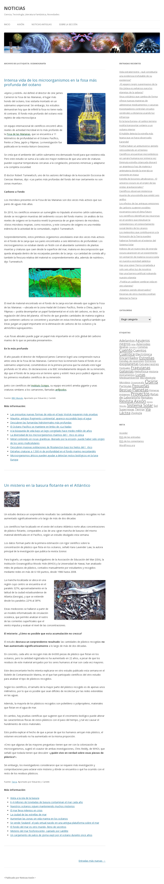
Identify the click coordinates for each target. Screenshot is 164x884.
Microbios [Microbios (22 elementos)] (124, 382)
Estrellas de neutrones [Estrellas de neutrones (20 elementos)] (131, 361)
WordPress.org (127, 445)
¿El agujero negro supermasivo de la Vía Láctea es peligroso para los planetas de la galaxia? (138, 88)
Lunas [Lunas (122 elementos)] (140, 374)
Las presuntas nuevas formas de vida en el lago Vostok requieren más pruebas (54, 414)
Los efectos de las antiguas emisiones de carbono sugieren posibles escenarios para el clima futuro (139, 207)
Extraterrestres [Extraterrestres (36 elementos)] (149, 364)
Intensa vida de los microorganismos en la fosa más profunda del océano (50, 82)
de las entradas (129, 437)
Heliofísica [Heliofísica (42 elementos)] (141, 371)
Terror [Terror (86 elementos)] (140, 409)
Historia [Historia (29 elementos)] (153, 371)
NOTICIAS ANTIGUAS (42, 24)
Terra (14, 781)
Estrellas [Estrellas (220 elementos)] (146, 357)
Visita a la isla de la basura (24, 798)
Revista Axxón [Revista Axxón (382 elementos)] (132, 401)
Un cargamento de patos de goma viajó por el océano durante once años (51, 835)
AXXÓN (20, 24)
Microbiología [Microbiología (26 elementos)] (147, 377)
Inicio (7, 24)
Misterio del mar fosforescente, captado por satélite (39, 831)
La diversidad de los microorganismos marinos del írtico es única (47, 435)
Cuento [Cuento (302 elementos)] (126, 350)
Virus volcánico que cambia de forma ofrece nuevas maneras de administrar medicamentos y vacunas (138, 100)
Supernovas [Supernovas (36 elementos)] (126, 409)
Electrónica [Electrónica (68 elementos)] (143, 354)
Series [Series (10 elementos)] (150, 402)
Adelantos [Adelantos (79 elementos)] (127, 340)
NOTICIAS (14, 8)
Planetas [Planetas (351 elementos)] (140, 389)
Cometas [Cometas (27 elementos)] (142, 347)
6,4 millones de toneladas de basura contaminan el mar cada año (46, 802)
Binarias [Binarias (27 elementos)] (123, 347)
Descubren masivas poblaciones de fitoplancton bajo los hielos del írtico (51, 447)
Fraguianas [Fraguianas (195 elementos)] (140, 367)
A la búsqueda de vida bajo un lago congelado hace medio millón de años (51, 430)
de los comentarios (131, 441)
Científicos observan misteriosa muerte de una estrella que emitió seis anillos (139, 195)
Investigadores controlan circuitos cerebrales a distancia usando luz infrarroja (137, 113)
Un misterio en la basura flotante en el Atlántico (47, 485)
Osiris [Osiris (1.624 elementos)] (151, 381)
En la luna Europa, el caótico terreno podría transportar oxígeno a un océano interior (138, 125)
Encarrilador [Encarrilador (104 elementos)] (128, 358)
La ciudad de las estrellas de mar (28, 814)
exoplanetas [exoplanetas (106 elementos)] (129, 364)
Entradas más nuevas (92, 860)
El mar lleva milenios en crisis (26, 810)
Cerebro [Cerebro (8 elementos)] (133, 347)
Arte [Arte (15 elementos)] (133, 344)
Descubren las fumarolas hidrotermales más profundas (41, 422)
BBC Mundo (17, 398)
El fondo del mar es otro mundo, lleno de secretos (38, 826)
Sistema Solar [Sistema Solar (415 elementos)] (140, 405)
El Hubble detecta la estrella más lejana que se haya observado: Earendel (136, 137)
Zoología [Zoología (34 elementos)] (136, 413)
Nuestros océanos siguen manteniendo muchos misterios (42, 806)
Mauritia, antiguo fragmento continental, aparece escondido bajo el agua (50, 418)
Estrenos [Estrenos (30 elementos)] (150, 361)
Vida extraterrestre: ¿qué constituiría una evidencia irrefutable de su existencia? (138, 76)
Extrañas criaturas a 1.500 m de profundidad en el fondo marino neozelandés (53, 451)
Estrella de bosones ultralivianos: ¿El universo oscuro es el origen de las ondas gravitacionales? (138, 183)
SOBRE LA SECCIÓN (68, 24)
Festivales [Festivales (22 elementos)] (124, 368)
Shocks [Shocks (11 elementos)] (122, 406)
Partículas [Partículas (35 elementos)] (125, 386)
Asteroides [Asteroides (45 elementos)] (143, 344)
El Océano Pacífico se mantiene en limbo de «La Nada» (41, 426)
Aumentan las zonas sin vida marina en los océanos (39, 818)
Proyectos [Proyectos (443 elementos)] (140, 394)
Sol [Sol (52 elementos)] (156, 406)
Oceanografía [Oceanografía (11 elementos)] (137, 382)
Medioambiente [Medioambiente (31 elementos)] (129, 377)
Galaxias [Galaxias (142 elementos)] (126, 371)
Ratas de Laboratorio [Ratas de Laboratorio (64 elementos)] (138, 395)
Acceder (123, 432)
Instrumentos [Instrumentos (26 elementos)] (127, 375)
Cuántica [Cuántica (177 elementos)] (127, 354)
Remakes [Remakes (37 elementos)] (147, 397)
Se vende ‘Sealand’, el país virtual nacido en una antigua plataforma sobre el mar (54, 822)
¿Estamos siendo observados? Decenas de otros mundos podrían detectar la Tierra (137, 294)
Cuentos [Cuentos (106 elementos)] (139, 350)
